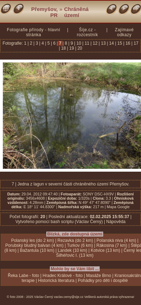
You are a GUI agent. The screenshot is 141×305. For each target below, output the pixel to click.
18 (63, 48)
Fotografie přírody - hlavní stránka (33, 32)
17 (136, 43)
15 (119, 43)
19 (71, 48)
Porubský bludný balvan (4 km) (34, 245)
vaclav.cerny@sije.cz (69, 297)
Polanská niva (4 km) (116, 240)
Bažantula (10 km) (37, 250)
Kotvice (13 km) (105, 250)
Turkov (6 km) (80, 245)
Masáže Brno (98, 275)
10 (78, 43)
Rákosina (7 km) (111, 245)
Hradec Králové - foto (63, 275)
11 (86, 43)
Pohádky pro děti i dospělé (103, 280)
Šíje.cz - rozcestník (87, 32)
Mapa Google (118, 207)
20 (79, 48)
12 (95, 43)
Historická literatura (56, 280)
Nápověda (116, 221)
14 (111, 43)
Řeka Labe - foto (23, 275)
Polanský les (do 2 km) (32, 240)
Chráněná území (76, 12)
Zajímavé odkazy (124, 32)
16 (127, 43)
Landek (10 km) (72, 250)
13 (103, 43)
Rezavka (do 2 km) (75, 240)
